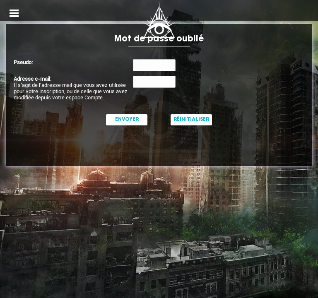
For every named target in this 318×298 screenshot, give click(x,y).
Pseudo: (23, 62)
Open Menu (14, 13)
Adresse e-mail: (32, 79)
